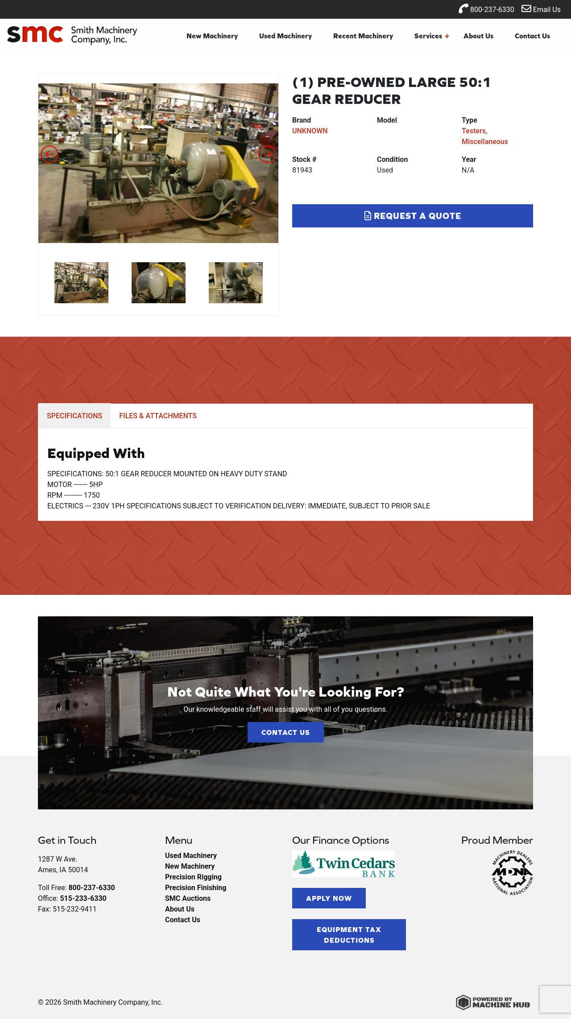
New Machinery (212, 36)
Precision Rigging (193, 877)
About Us (478, 36)
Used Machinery (285, 36)
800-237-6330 (486, 9)
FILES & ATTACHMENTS (158, 416)
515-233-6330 (83, 898)
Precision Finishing (195, 887)
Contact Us (532, 36)
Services (431, 35)
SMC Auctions (188, 898)
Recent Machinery (363, 36)
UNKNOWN (310, 131)
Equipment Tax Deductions (349, 934)
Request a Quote (412, 215)
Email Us (541, 9)
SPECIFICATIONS (74, 416)
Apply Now (329, 898)
